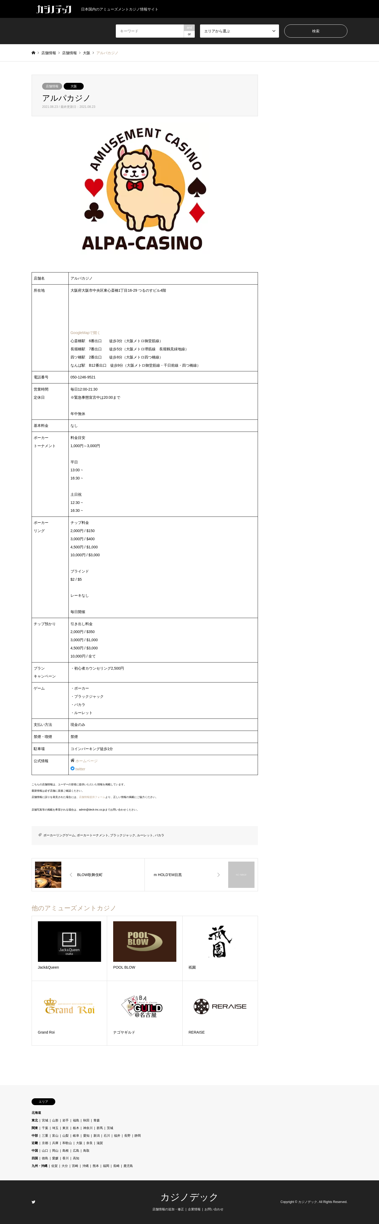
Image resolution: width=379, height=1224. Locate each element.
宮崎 (75, 1166)
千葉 (45, 1128)
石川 (107, 1135)
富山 (55, 1135)
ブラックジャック (122, 835)
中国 (35, 1150)
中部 (35, 1135)
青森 (96, 1120)
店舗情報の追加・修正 (168, 1209)
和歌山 (67, 1143)
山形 (55, 1120)
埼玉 (55, 1128)
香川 (65, 1158)
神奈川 (88, 1128)
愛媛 (55, 1158)
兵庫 (55, 1143)
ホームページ (87, 761)
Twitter (33, 1202)
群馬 (100, 1128)
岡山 (55, 1150)
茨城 (110, 1128)
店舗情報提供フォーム (92, 797)
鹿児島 (128, 1166)
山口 (45, 1150)
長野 (127, 1135)
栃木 (76, 1128)
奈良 (89, 1143)
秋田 (86, 1120)
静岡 (137, 1135)
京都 (45, 1143)
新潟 (96, 1135)
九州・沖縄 (39, 1166)
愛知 (86, 1135)
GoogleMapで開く (86, 333)
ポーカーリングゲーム (59, 835)
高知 (76, 1158)
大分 (65, 1166)
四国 (35, 1158)
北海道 (36, 1113)
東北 (35, 1120)
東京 (65, 1128)
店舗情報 (52, 86)
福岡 (106, 1166)
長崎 (116, 1166)
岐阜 (76, 1135)
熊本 (96, 1166)
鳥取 (86, 1150)
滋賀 (100, 1143)
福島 (76, 1120)
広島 (76, 1150)
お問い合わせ (214, 1209)
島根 (65, 1150)
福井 (117, 1135)
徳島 (45, 1158)
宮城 (45, 1120)
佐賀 (54, 1166)
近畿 (35, 1143)
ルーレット (145, 835)
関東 (35, 1128)
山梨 (65, 1135)
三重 (45, 1135)
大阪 (74, 86)
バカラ (159, 835)
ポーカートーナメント (92, 835)
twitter (80, 769)
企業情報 (194, 1209)
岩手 (65, 1120)
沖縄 (85, 1166)
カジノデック (189, 1197)
